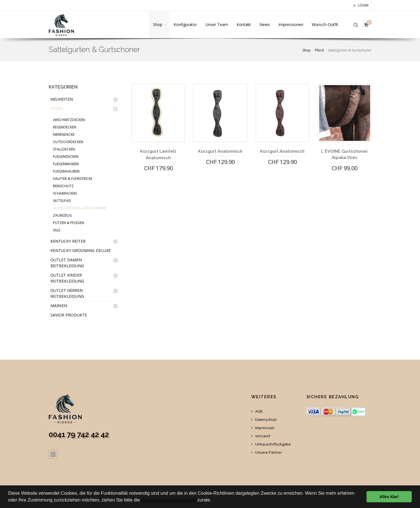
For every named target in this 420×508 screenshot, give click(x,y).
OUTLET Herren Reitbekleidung (67, 293)
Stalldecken (64, 149)
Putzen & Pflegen (68, 222)
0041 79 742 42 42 (79, 434)
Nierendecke (63, 134)
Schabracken (65, 193)
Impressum (262, 427)
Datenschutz (264, 419)
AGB (257, 411)
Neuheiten (61, 99)
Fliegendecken (65, 156)
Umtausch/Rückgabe (271, 444)
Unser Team (216, 24)
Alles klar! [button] (389, 496)
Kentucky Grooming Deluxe (80, 250)
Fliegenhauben (66, 171)
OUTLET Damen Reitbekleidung (67, 262)
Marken (58, 305)
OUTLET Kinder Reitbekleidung (67, 278)
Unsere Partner (266, 452)
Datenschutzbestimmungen (168, 500)
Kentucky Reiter (68, 241)
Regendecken (64, 127)
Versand (260, 436)
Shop (157, 24)
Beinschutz (63, 186)
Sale (56, 230)
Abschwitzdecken (69, 119)
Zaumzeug (62, 215)
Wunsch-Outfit (325, 24)
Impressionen (290, 24)
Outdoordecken (68, 141)
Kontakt (243, 24)
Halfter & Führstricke (72, 178)
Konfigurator (185, 24)
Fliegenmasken (66, 164)
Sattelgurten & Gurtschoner (79, 208)
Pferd (319, 50)
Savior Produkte (68, 315)
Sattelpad (62, 200)
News (264, 24)
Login (360, 5)
